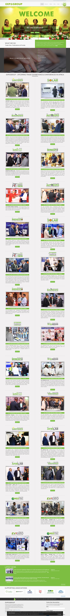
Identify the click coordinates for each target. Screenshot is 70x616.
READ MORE (32, 32)
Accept (59, 614)
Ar (64, 0)
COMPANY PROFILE (37, 32)
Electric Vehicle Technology (43, 52)
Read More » (9, 582)
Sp (63, 0)
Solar (39, 66)
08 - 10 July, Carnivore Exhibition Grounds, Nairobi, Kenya (17, 135)
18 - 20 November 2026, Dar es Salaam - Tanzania (53, 273)
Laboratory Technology (42, 57)
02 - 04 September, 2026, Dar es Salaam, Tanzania (17, 308)
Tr (53, 0)
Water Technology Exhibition (43, 69)
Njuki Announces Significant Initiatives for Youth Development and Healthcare (31, 569)
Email (47, 606)
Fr (55, 0)
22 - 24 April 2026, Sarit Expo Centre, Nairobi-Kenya (17, 238)
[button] (5, 23)
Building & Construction (42, 50)
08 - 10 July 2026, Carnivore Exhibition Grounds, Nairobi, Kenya (17, 99)
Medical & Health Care (42, 60)
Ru (62, 0)
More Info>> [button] (17, 109)
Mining (39, 63)
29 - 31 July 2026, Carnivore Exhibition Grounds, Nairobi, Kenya (17, 274)
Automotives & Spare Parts (42, 49)
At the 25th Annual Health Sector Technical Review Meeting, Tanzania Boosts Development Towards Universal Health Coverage (31, 578)
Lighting (39, 58)
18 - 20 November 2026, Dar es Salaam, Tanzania (52, 412)
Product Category (49, 610)
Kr (65, 0)
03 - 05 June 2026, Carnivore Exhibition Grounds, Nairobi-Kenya (17, 343)
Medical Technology (41, 61)
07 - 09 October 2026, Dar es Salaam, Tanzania (52, 240)
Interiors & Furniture (41, 55)
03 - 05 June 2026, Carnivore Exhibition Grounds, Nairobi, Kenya (52, 135)
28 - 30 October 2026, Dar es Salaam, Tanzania (17, 378)
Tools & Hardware (41, 68)
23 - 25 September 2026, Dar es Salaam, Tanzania (53, 309)
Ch (54, 0)
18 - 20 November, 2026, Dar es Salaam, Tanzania (53, 517)
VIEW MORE (63, 584)
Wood (39, 71)
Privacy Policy (17, 610)
